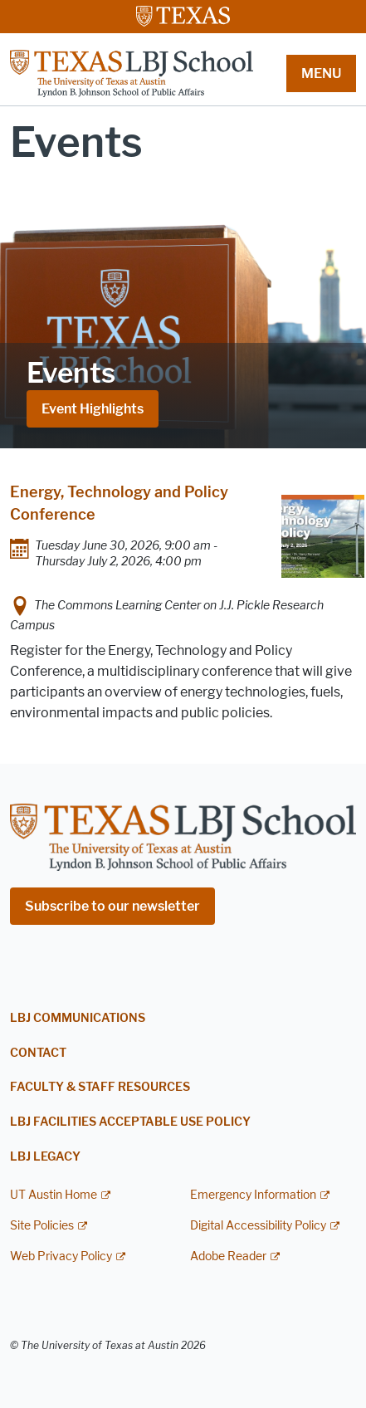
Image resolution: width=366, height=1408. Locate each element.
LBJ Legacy (45, 1157)
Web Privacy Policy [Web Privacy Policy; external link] (61, 1256)
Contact (38, 1053)
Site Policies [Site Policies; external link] (42, 1226)
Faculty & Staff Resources (100, 1087)
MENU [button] (321, 73)
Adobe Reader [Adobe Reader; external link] (228, 1256)
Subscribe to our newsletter (112, 906)
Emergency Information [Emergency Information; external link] (253, 1195)
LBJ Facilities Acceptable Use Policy (130, 1122)
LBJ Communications (77, 1018)
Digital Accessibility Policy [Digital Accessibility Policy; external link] (258, 1226)
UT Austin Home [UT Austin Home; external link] (53, 1195)
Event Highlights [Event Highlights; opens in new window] (92, 409)
